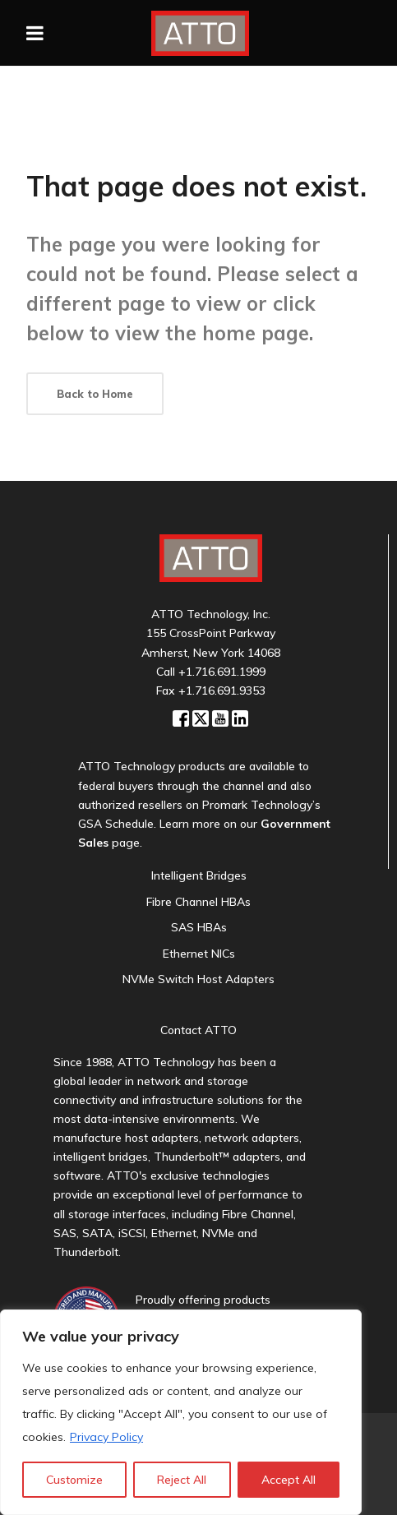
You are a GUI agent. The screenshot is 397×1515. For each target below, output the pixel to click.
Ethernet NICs (199, 953)
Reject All (181, 1479)
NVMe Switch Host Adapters (198, 979)
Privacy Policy (106, 1437)
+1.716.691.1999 (221, 671)
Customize (74, 1479)
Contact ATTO (198, 1030)
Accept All (288, 1479)
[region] (181, 1412)
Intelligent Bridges (199, 875)
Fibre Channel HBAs (198, 901)
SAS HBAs (199, 927)
